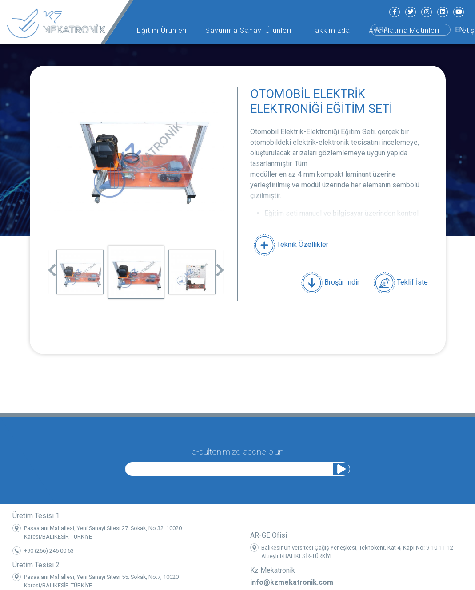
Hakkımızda (330, 30)
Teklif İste (401, 282)
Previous (52, 267)
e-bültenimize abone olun (237, 449)
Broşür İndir (330, 282)
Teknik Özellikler (291, 244)
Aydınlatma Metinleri (404, 30)
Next (220, 267)
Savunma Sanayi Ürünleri (248, 30)
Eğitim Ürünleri (162, 30)
